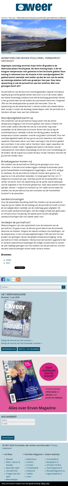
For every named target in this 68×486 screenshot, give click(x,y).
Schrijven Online (54, 465)
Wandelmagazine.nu (56, 470)
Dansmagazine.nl (54, 468)
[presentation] (19, 430)
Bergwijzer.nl (52, 462)
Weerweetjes (12, 479)
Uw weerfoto (12, 470)
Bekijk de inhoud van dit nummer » (16, 340)
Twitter (29, 473)
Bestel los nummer (29, 349)
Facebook (30, 470)
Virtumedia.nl (52, 459)
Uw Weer (8, 454)
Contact (29, 465)
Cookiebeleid (32, 468)
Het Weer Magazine (34, 454)
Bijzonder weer (13, 468)
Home (4, 17)
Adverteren (31, 459)
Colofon (30, 462)
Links (28, 476)
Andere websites (52, 454)
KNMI (8, 260)
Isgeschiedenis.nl (54, 473)
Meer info (45, 483)
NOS (8, 263)
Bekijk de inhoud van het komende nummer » (21, 343)
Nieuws (12, 17)
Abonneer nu (9, 349)
